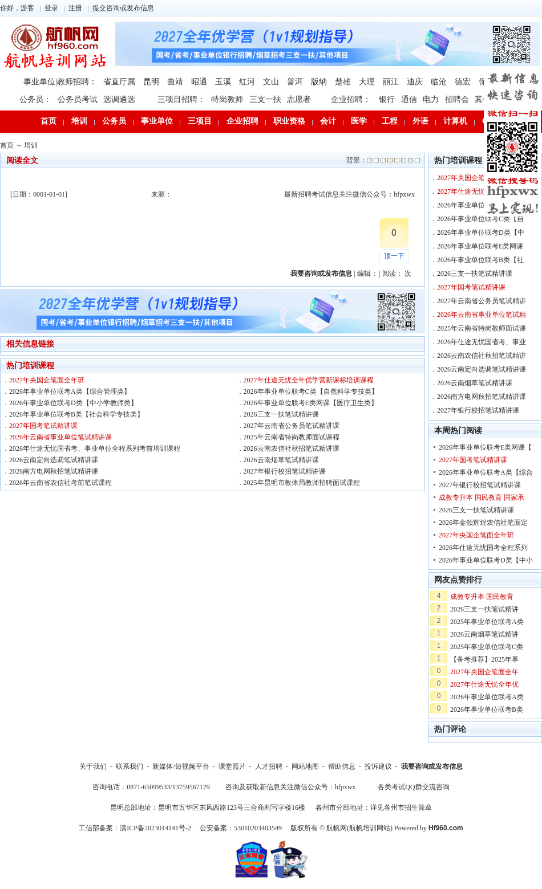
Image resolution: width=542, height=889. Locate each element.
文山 (271, 82)
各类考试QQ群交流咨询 (413, 787)
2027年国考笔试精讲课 (43, 426)
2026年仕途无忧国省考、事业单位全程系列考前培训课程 (94, 448)
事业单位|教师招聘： (60, 82)
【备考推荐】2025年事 (484, 659)
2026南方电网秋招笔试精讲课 (53, 471)
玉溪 (223, 82)
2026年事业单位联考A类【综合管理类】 (70, 391)
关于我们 (93, 766)
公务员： (35, 99)
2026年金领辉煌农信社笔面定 (483, 523)
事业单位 (157, 121)
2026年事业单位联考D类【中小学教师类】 (73, 403)
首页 (48, 121)
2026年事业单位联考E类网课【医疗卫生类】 (311, 403)
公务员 (114, 121)
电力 (431, 99)
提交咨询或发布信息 (123, 8)
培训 (79, 121)
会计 (328, 121)
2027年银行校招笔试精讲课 (285, 471)
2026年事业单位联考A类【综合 (486, 472)
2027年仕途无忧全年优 (484, 684)
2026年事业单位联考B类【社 (480, 260)
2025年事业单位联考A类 (487, 622)
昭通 (199, 82)
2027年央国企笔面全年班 (46, 380)
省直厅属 (119, 82)
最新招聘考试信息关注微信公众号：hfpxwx (349, 194)
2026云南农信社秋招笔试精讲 (481, 356)
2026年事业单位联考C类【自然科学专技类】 (311, 391)
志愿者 (299, 99)
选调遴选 (119, 99)
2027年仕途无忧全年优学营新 (481, 191)
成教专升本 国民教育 (481, 597)
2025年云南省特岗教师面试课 (481, 328)
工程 (390, 121)
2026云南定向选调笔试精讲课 (53, 460)
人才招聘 (268, 766)
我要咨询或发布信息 (432, 766)
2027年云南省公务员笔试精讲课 (291, 426)
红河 (247, 82)
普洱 (295, 82)
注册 (75, 8)
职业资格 (289, 121)
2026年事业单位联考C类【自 (480, 219)
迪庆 (415, 82)
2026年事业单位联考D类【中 (480, 232)
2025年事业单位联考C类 (486, 647)
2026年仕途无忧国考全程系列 (483, 548)
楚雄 (343, 82)
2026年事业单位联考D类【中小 (486, 560)
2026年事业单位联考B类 (486, 709)
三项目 (200, 121)
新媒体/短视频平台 (180, 766)
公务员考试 (78, 99)
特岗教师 (227, 99)
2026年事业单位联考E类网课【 (485, 447)
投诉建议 (378, 766)
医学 (359, 121)
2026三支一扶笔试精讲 (484, 609)
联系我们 (129, 766)
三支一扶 (265, 99)
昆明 (151, 82)
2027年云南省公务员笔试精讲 (481, 301)
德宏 (463, 82)
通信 (409, 99)
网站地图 (305, 766)
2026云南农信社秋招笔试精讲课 (291, 448)
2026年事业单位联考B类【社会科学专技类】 (76, 414)
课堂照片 (232, 766)
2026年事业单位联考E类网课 (480, 246)
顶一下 (394, 256)
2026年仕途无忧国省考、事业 (481, 342)
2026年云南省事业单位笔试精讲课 (60, 437)
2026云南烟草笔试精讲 (484, 634)
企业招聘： (351, 99)
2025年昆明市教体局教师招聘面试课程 (302, 483)
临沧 (439, 82)
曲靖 (175, 82)
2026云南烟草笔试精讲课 (281, 460)
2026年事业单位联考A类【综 (480, 205)
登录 (51, 8)
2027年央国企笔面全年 (484, 672)
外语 (420, 121)
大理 (367, 82)
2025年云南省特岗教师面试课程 (291, 437)
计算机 (455, 121)
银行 (387, 99)
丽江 (391, 82)
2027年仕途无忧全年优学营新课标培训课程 (309, 380)
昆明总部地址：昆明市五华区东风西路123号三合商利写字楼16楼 (207, 807)
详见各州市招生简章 (401, 807)
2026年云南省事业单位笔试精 (481, 315)
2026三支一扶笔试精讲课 (281, 414)
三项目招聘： (181, 99)
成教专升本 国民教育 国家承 (481, 497)
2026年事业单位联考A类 (487, 697)
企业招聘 (242, 121)
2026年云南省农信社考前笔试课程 (60, 483)
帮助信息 (341, 766)
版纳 (319, 82)
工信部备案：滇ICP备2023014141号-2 (135, 828)
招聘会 (457, 99)
